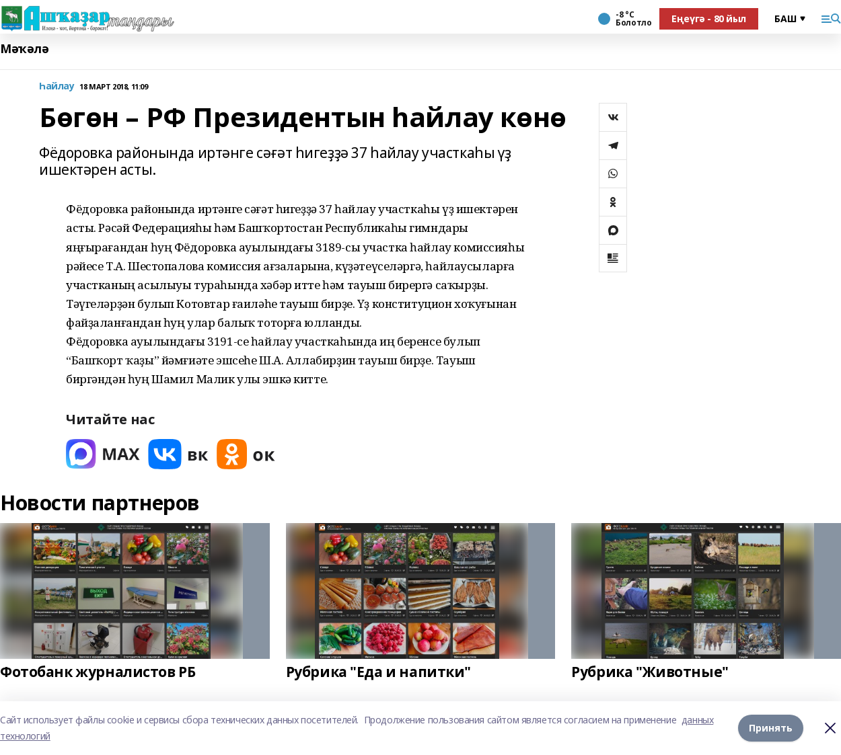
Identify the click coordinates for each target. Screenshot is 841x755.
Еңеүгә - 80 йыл (708, 18)
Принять (771, 727)
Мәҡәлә (24, 49)
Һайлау (56, 86)
